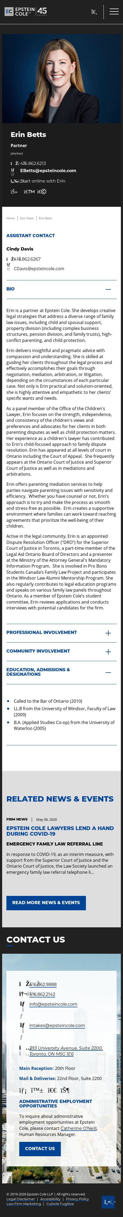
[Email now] (43, 172)
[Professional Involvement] (61, 633)
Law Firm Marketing (23, 1204)
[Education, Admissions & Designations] (61, 672)
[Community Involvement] (61, 651)
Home (10, 218)
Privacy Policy (77, 1199)
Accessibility (50, 1199)
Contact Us (40, 1149)
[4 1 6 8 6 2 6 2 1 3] (43, 164)
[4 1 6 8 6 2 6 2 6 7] (23, 259)
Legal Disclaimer (20, 1199)
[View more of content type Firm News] (16, 820)
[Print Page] (27, 191)
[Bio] (61, 289)
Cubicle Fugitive (60, 1204)
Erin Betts (45, 218)
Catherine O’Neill (79, 1128)
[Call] (108, 1202)
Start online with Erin (38, 181)
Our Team (27, 218)
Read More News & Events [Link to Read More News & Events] (46, 903)
